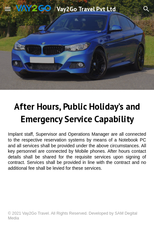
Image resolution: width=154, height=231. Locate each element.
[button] (7, 9)
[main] (77, 140)
